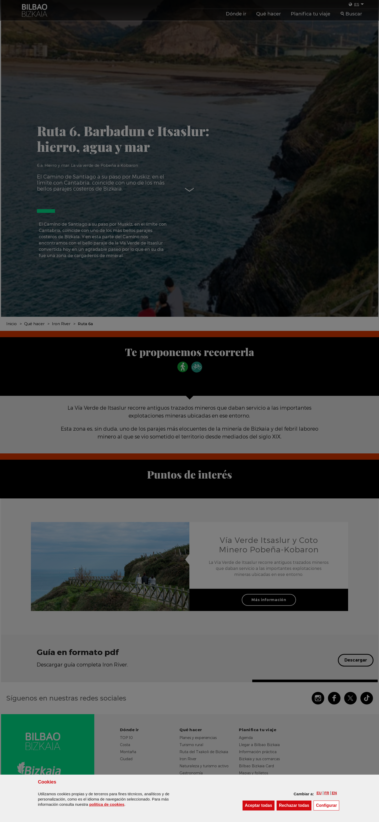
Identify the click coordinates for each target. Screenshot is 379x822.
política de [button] (106, 804)
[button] (319, 793)
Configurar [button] (327, 805)
